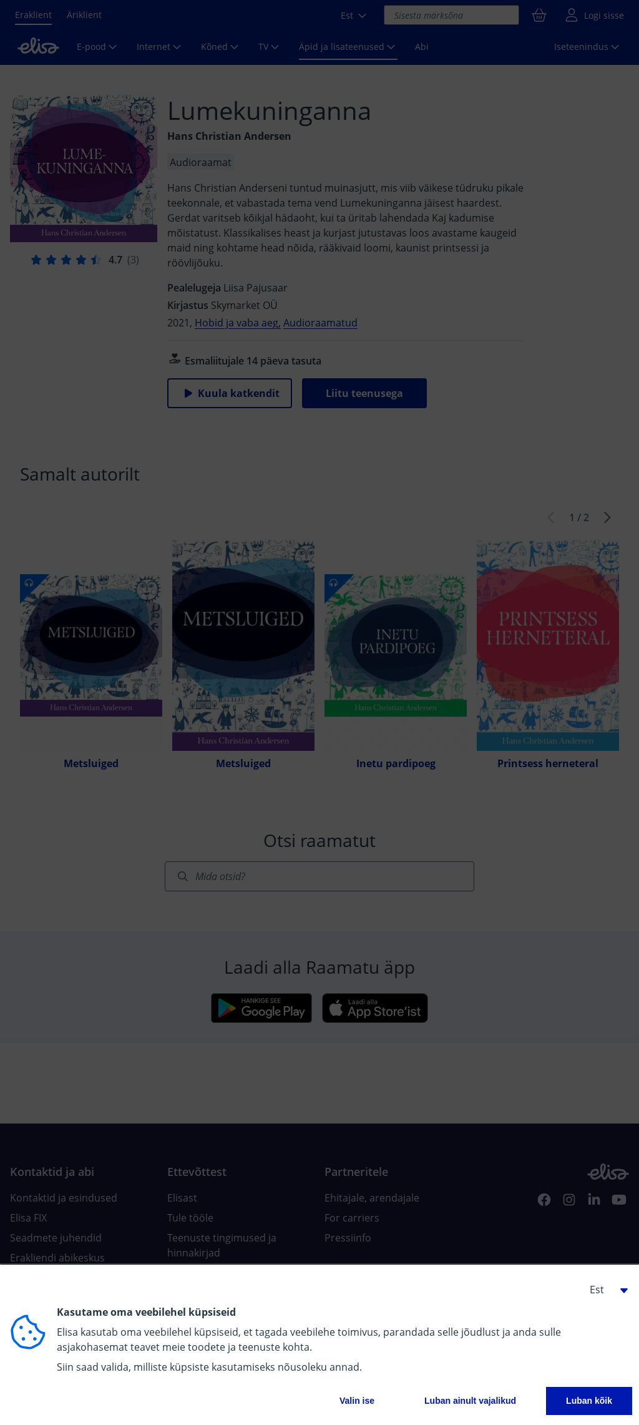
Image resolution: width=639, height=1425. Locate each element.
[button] (604, 1290)
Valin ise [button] (356, 1401)
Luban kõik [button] (589, 1401)
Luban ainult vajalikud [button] (470, 1401)
